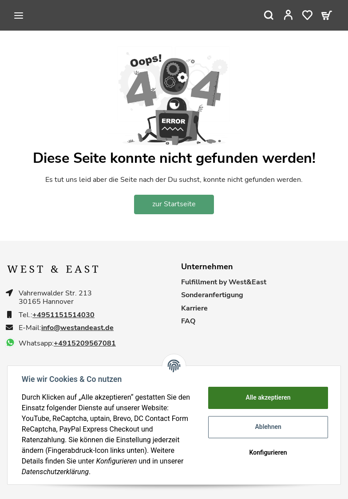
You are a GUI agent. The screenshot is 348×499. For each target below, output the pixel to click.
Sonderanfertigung (212, 295)
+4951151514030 (63, 315)
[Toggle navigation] (18, 15)
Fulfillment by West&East (223, 282)
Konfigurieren (268, 452)
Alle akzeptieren (267, 397)
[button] (288, 15)
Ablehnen (268, 426)
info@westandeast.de (77, 328)
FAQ (188, 321)
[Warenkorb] (326, 15)
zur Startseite (174, 204)
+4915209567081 (85, 343)
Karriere (194, 308)
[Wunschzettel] (307, 15)
